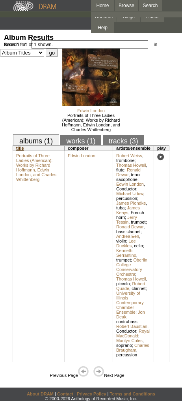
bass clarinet (128, 231)
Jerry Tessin (126, 219)
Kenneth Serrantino (126, 253)
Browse (126, 5)
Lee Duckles (126, 243)
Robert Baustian (131, 326)
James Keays (128, 210)
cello (138, 245)
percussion (126, 198)
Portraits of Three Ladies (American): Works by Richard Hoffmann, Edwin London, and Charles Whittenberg (91, 122)
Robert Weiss (129, 155)
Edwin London (91, 110)
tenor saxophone (128, 177)
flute (120, 170)
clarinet (138, 288)
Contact (65, 394)
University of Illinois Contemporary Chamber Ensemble (130, 302)
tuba (120, 207)
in (155, 44)
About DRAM (40, 394)
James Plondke (131, 203)
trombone (125, 160)
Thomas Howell (131, 165)
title (20, 148)
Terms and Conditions (132, 394)
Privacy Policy (91, 394)
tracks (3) (123, 141)
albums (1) (36, 141)
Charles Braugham (132, 347)
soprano (124, 345)
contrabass (126, 321)
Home (102, 5)
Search (150, 5)
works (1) (80, 141)
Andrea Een (127, 236)
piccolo (123, 283)
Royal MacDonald (133, 333)
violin (121, 241)
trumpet (138, 222)
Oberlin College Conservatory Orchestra (131, 267)
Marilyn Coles (129, 340)
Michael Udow (129, 193)
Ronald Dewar (128, 172)
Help (103, 27)
